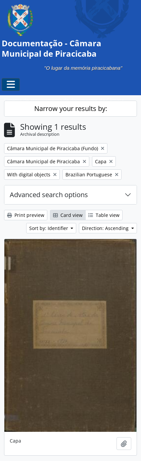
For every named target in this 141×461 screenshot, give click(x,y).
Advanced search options (49, 194)
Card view (68, 215)
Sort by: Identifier (49, 228)
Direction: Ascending (106, 228)
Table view (104, 215)
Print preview (25, 215)
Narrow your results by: (70, 108)
